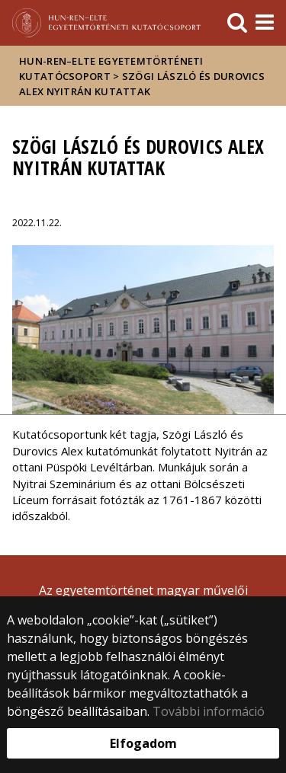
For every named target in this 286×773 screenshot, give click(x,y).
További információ (209, 711)
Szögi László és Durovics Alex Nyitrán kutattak (142, 83)
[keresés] (237, 23)
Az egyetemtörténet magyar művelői (143, 590)
